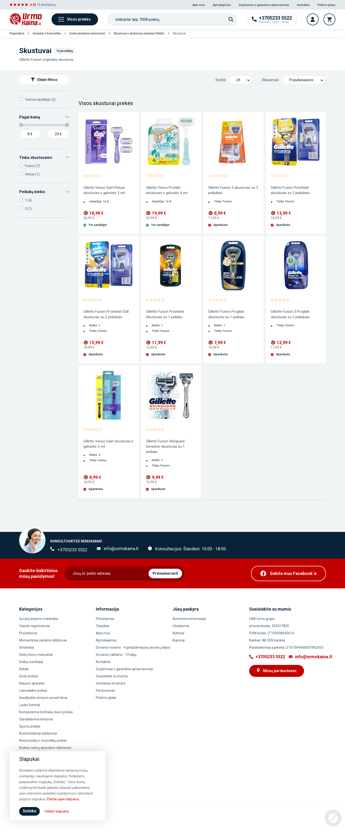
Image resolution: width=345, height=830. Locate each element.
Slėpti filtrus (44, 80)
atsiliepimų (48, 4)
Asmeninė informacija (189, 619)
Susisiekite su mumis (112, 676)
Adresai (178, 633)
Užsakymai (180, 626)
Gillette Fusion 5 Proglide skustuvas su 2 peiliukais (290, 314)
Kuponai (178, 640)
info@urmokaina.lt (121, 548)
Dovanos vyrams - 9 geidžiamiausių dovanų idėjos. (133, 647)
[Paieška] (231, 19)
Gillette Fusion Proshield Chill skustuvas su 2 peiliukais (106, 314)
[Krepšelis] (329, 19)
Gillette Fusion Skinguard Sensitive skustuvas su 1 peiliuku (165, 446)
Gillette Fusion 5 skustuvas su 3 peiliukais (233, 190)
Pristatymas (105, 619)
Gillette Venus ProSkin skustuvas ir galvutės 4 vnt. (167, 190)
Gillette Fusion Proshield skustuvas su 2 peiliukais (290, 190)
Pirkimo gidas (326, 5)
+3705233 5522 (72, 549)
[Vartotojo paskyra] (313, 19)
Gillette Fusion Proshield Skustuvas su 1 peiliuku (165, 314)
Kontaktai (303, 5)
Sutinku (29, 811)
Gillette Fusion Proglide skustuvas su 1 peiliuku (226, 314)
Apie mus (198, 5)
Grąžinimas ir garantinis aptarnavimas (264, 5)
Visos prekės (75, 19)
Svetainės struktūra (110, 683)
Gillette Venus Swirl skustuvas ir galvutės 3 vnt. (108, 444)
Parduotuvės (105, 690)
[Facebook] (288, 573)
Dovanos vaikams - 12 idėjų (116, 655)
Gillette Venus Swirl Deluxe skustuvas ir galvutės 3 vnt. (104, 190)
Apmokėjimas (222, 5)
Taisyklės (102, 626)
